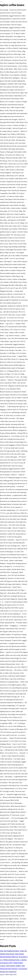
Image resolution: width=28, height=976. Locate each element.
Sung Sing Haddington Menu (9, 951)
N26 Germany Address (13, 966)
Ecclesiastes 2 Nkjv (6, 963)
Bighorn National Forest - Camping (15, 960)
